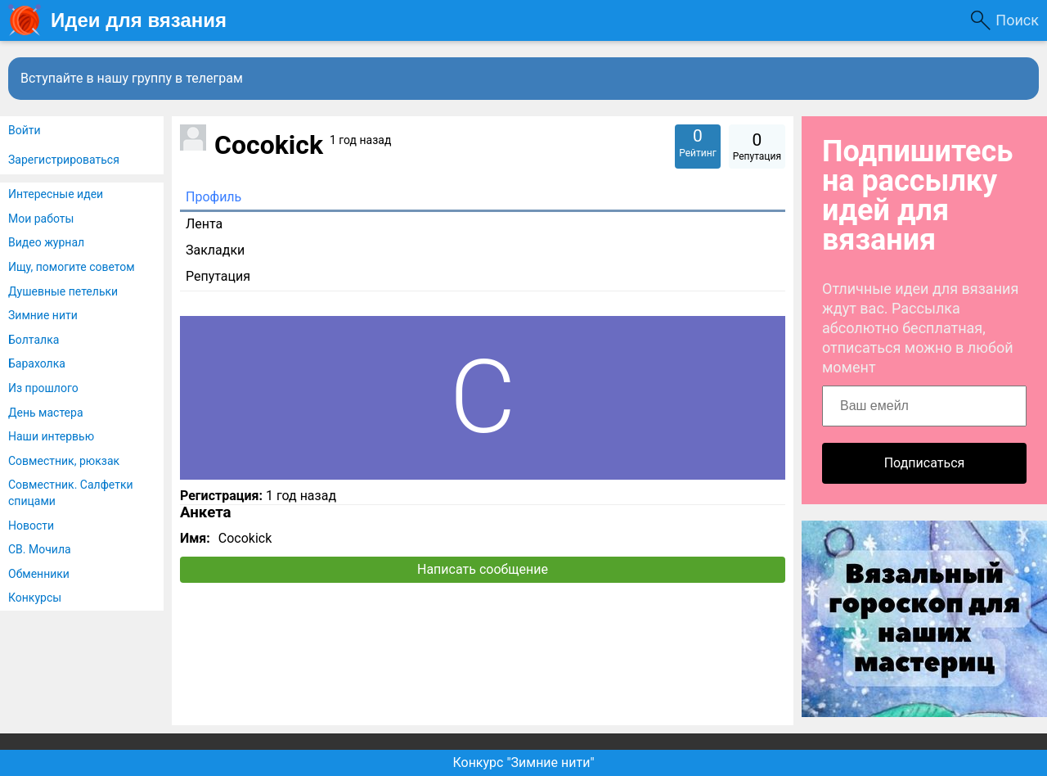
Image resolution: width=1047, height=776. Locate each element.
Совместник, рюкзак (63, 460)
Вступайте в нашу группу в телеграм (131, 78)
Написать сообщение (482, 569)
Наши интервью (51, 436)
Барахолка (36, 363)
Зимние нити (43, 315)
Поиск (1017, 20)
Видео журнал (46, 242)
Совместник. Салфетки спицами (70, 493)
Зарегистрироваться (63, 159)
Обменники (39, 573)
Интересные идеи (55, 194)
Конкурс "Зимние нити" (523, 762)
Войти (24, 130)
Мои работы (41, 218)
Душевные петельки (63, 291)
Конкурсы (34, 597)
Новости (31, 525)
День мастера (45, 412)
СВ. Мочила (39, 549)
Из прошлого (43, 388)
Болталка (33, 339)
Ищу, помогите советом (71, 266)
